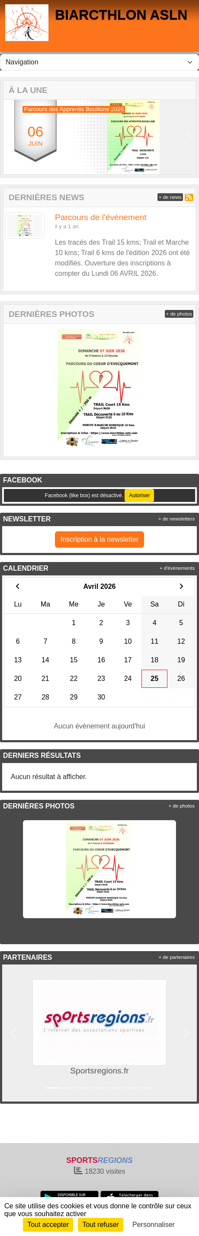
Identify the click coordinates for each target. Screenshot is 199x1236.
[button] (11, 137)
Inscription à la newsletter (100, 539)
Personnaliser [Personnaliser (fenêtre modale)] (153, 1224)
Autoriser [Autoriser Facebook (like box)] (139, 495)
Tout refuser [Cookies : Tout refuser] (100, 1224)
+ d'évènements (177, 568)
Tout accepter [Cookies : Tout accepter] (48, 1224)
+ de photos (179, 313)
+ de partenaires (177, 957)
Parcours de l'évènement (101, 217)
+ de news (170, 197)
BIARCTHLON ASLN (121, 14)
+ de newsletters (176, 518)
